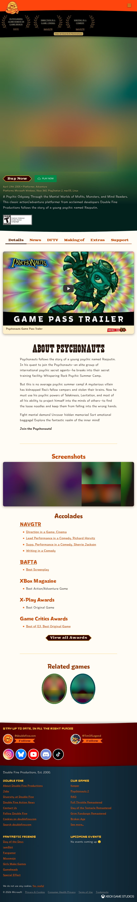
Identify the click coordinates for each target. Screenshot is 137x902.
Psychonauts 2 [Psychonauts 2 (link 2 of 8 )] (80, 791)
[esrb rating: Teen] (6, 220)
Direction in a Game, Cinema (48, 21)
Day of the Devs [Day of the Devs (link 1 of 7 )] (13, 841)
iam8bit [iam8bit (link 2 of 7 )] (8, 847)
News (35, 240)
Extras (97, 240)
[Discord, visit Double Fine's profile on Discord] (45, 754)
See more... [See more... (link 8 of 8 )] (77, 824)
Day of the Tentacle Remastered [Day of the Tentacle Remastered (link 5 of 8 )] (91, 808)
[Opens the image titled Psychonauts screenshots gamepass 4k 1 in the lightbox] (42, 484)
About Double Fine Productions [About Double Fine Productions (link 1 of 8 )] (23, 785)
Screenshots (68, 456)
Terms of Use (85, 892)
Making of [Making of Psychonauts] (74, 240)
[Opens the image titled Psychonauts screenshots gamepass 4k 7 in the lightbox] (101, 473)
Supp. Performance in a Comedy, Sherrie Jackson (61, 544)
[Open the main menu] (129, 5)
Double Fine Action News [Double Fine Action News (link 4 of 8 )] (19, 802)
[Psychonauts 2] (82, 689)
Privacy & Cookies (35, 892)
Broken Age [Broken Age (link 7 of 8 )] (78, 819)
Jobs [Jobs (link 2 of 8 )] (6, 791)
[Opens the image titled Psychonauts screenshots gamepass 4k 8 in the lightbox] (101, 495)
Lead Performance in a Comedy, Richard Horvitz (60, 538)
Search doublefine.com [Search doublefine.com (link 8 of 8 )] (17, 824)
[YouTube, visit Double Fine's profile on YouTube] (33, 754)
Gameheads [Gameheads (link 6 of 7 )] (10, 869)
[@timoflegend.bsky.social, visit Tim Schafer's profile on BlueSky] (100, 739)
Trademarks (102, 892)
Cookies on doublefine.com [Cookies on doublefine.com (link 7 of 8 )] (19, 819)
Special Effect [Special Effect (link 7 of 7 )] (12, 875)
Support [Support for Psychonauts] (120, 240)
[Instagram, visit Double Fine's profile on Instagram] (8, 754)
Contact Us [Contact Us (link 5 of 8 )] (10, 808)
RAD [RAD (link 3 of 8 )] (73, 796)
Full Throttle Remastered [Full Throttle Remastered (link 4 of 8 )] (86, 802)
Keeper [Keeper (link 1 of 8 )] (75, 785)
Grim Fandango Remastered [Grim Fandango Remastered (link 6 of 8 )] (88, 813)
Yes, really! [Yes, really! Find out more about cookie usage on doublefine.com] (38, 886)
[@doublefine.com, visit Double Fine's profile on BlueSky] (33, 739)
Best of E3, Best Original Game (48, 626)
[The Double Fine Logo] (12, 7)
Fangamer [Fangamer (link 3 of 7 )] (9, 852)
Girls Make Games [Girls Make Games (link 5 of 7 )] (14, 864)
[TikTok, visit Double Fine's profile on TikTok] (58, 754)
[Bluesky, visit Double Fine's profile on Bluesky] (21, 754)
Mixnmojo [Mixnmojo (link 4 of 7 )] (9, 858)
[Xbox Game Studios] (117, 896)
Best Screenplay (37, 569)
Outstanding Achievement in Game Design (16, 22)
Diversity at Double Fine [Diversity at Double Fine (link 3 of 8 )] (18, 796)
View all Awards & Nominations (68, 34)
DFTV (52, 240)
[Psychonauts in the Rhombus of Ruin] (54, 689)
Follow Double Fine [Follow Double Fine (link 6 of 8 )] (15, 813)
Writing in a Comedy (80, 21)
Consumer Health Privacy (61, 892)
